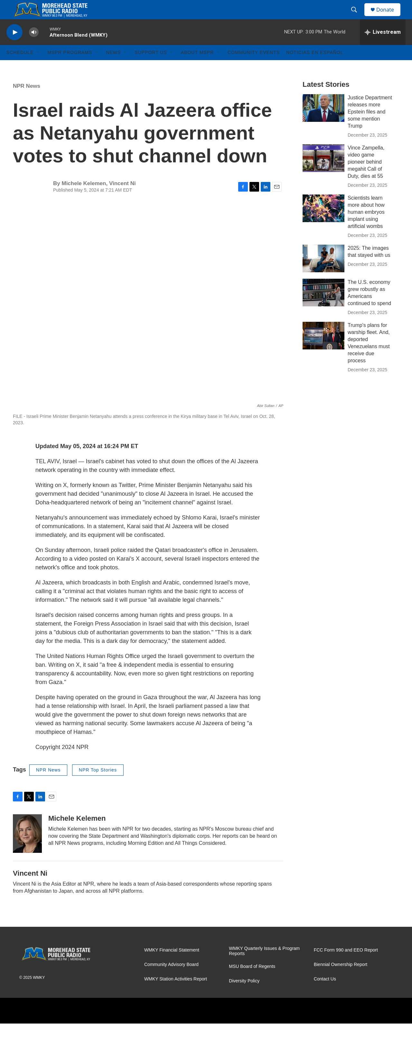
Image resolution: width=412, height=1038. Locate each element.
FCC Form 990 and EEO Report (346, 964)
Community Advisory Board (171, 979)
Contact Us (325, 993)
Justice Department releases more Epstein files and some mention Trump (370, 126)
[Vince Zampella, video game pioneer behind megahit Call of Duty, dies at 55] (323, 172)
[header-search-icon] (357, 17)
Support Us (151, 66)
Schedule (19, 66)
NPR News (26, 100)
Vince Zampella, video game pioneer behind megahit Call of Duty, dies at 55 (366, 176)
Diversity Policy (244, 995)
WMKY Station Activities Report (175, 993)
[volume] (33, 47)
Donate (389, 17)
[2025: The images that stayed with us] (323, 273)
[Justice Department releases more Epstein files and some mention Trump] (323, 122)
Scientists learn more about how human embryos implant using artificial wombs (366, 226)
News (113, 66)
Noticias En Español (314, 66)
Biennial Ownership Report (341, 979)
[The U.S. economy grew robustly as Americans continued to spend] (323, 307)
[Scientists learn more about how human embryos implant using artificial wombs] (323, 223)
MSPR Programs (69, 66)
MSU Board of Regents (252, 981)
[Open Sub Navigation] (38, 66)
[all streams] (383, 46)
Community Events (254, 66)
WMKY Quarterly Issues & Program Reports (264, 965)
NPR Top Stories (98, 784)
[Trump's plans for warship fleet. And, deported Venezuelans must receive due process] (323, 350)
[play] (14, 46)
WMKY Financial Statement (171, 964)
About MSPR (197, 66)
